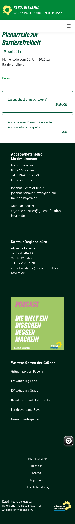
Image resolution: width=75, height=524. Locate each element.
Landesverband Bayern (27, 409)
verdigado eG (25, 510)
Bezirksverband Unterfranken (31, 400)
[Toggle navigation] (68, 26)
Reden (6, 78)
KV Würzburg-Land (24, 381)
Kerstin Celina (26, 7)
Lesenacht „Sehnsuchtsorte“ (37, 102)
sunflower (30, 505)
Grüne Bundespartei (25, 419)
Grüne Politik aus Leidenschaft (39, 13)
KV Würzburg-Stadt (24, 390)
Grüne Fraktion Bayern (27, 371)
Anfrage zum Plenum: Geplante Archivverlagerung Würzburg (37, 127)
